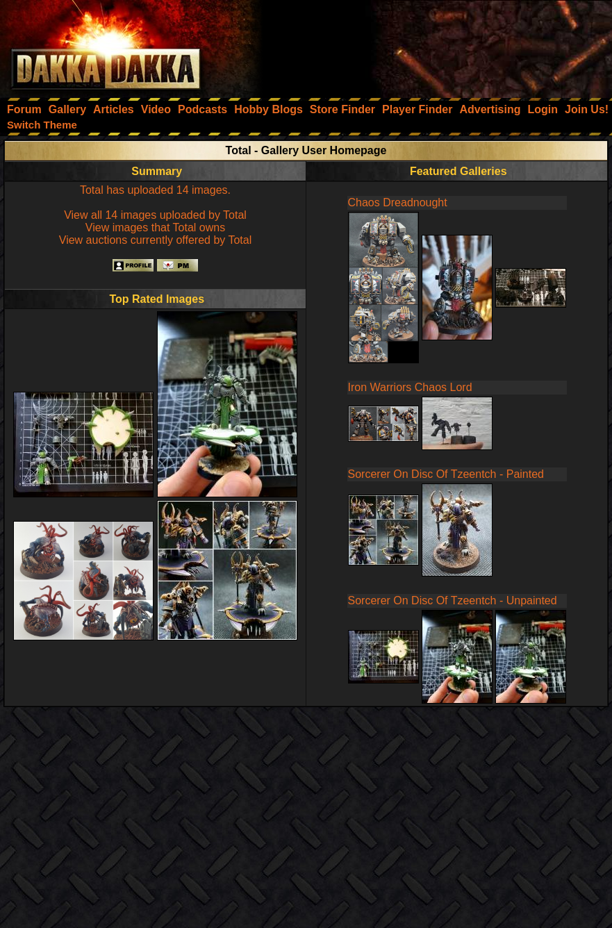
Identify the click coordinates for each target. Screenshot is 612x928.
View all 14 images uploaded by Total (155, 215)
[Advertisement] (425, 45)
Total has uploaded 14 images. (155, 190)
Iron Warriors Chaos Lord (410, 387)
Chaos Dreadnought (397, 202)
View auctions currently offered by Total (155, 240)
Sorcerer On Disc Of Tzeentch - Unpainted (452, 600)
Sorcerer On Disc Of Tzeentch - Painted (446, 474)
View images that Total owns (155, 227)
